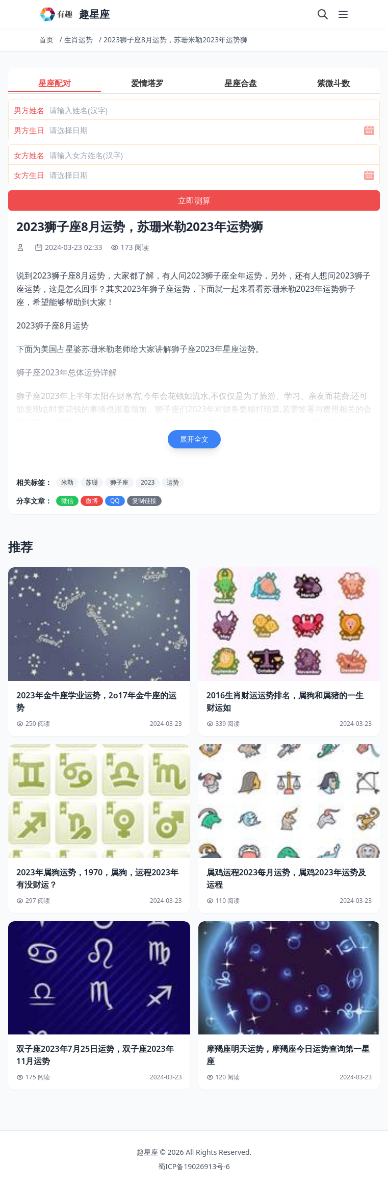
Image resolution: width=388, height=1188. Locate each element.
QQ (115, 500)
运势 (173, 482)
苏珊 (92, 482)
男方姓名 (29, 110)
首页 (46, 39)
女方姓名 (29, 155)
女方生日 (29, 175)
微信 (67, 500)
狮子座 (119, 482)
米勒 (67, 482)
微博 (92, 500)
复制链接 (144, 500)
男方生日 (29, 130)
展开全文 (194, 439)
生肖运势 (78, 39)
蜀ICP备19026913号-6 (194, 1166)
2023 (147, 482)
